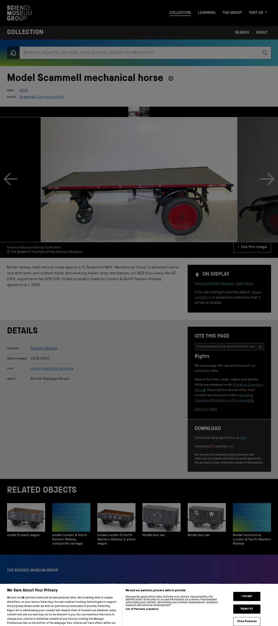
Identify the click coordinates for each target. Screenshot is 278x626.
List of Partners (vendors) (142, 619)
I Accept (247, 606)
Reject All (247, 619)
